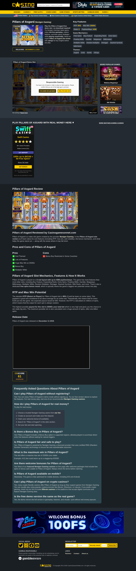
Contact (76, 553)
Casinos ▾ (26, 12)
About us (85, 553)
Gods (83, 52)
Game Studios (65, 12)
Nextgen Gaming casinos (74, 399)
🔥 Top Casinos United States (38, 15)
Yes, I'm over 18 (64, 91)
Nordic (89, 52)
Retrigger (105, 43)
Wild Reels (77, 46)
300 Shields (111, 102)
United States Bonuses (101, 15)
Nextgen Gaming (43, 22)
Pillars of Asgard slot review (60, 38)
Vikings (96, 52)
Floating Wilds (79, 39)
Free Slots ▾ (38, 12)
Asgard (76, 52)
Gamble (88, 39)
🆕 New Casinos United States (59, 15)
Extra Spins (113, 36)
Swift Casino (23, 137)
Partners (68, 553)
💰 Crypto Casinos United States (81, 15)
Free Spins (77, 36)
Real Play (93, 113)
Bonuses (17, 12)
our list (57, 413)
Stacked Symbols (116, 43)
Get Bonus (23, 167)
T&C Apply (19, 170)
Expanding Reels (100, 36)
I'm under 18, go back (47, 91)
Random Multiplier (93, 43)
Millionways (107, 39)
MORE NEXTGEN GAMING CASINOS (111, 123)
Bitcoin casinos (48, 489)
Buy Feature (88, 36)
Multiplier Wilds (79, 43)
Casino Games (51, 12)
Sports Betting (78, 12)
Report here (24, 113)
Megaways (97, 39)
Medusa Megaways (111, 83)
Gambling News (93, 12)
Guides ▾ (105, 12)
